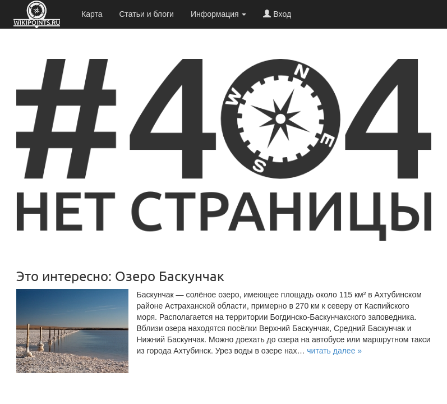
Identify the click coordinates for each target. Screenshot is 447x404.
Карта (91, 14)
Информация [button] (219, 14)
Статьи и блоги (146, 14)
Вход (277, 14)
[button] (334, 350)
